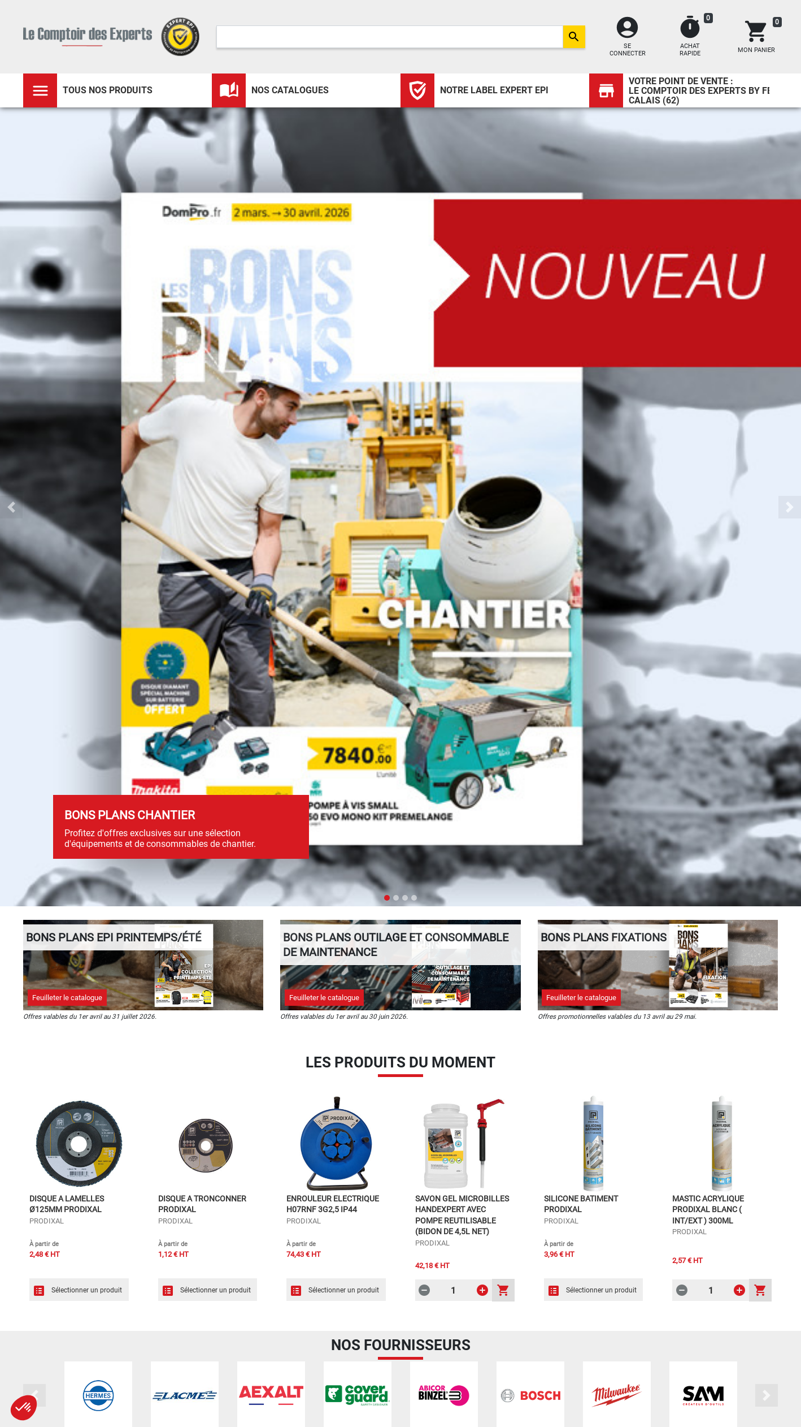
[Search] (390, 36)
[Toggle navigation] (40, 90)
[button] (11, 507)
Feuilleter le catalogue (67, 997)
